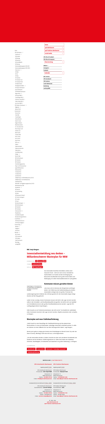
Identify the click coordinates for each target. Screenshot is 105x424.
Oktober (40, 261)
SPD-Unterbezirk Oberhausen (43, 364)
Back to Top (102, 421)
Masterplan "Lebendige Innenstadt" (56, 349)
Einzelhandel (31, 349)
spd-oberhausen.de (52, 402)
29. (36, 261)
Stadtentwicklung (37, 264)
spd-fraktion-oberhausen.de (52, 403)
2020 (45, 261)
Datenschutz (57, 360)
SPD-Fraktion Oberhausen (61, 364)
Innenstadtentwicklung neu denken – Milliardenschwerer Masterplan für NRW (47, 255)
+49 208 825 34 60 (62, 377)
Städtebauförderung (33, 352)
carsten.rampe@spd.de (45, 396)
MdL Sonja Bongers (37, 267)
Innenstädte (40, 349)
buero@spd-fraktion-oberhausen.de (67, 378)
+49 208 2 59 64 (47, 393)
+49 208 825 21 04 (62, 393)
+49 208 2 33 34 (47, 377)
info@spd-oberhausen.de (44, 378)
